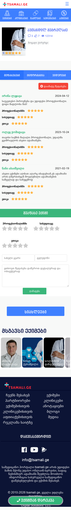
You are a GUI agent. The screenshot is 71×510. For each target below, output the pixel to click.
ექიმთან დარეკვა (35, 500)
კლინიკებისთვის (18, 411)
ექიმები (53, 395)
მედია (53, 417)
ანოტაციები (53, 406)
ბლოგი (53, 411)
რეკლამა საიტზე (18, 422)
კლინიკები (53, 400)
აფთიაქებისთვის (17, 417)
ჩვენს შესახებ (18, 395)
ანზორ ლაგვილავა (9, 362)
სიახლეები (36, 312)
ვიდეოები (59, 75)
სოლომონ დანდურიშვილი (55, 362)
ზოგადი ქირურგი (38, 42)
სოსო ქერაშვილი (30, 362)
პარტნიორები (17, 400)
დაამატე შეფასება (53, 86)
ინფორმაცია (35, 75)
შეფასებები (12, 75)
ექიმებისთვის (18, 406)
